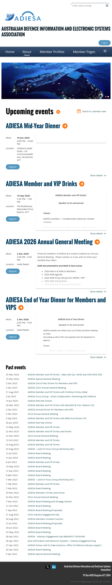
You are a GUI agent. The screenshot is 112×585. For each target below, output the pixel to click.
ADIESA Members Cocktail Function (45, 518)
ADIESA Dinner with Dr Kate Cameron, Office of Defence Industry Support (64, 545)
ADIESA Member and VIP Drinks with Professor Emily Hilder (58, 392)
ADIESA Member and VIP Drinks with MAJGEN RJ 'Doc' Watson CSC (61, 405)
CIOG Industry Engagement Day (43, 514)
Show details (96, 175)
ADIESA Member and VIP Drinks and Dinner (49, 431)
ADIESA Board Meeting (39, 453)
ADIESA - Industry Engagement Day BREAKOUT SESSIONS (56, 536)
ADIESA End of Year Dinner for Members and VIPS (56, 303)
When (9, 137)
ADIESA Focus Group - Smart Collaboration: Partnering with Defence (62, 396)
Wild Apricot (86, 581)
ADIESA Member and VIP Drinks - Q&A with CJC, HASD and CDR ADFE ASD (65, 374)
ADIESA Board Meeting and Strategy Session (50, 501)
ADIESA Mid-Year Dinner (33, 125)
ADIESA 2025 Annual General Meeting (47, 387)
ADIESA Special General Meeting (44, 378)
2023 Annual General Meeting (43, 435)
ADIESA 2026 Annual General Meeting (49, 241)
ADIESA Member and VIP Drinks (41, 183)
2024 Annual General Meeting (43, 413)
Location (10, 148)
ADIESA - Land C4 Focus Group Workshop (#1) (51, 479)
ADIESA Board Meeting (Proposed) (45, 510)
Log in (105, 42)
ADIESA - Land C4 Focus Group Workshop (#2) (51, 448)
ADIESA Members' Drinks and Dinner (46, 492)
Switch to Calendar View (94, 111)
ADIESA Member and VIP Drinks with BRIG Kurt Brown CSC (57, 418)
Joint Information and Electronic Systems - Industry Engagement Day (62, 540)
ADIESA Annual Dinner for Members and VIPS (50, 409)
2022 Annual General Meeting (43, 497)
